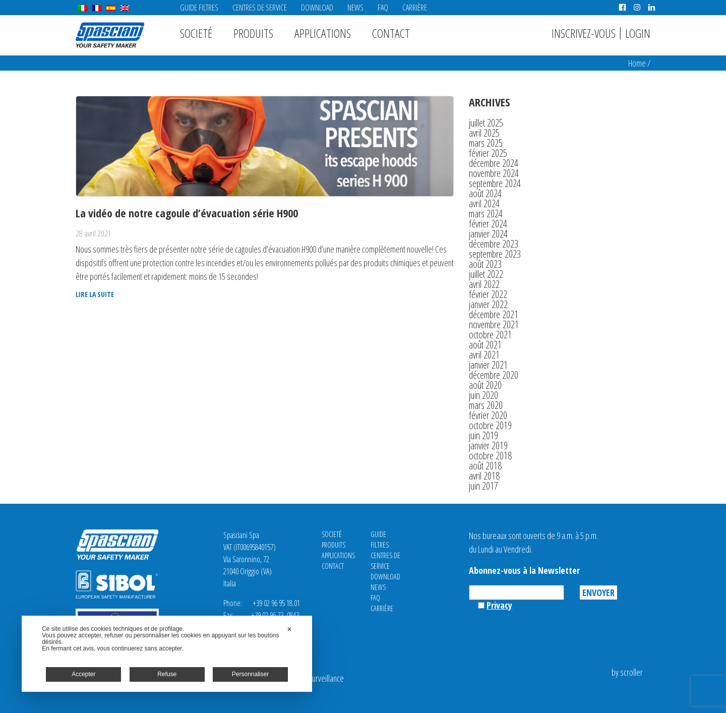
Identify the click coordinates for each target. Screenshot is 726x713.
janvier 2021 (488, 365)
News (355, 7)
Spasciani (110, 35)
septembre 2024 (495, 183)
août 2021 (485, 344)
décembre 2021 (493, 314)
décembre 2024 (493, 163)
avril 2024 (484, 203)
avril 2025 (484, 133)
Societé (196, 33)
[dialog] (167, 654)
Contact (391, 33)
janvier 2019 (488, 445)
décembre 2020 (493, 375)
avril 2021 (484, 355)
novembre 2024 (494, 173)
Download (317, 7)
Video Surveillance (316, 678)
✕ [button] (289, 629)
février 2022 (488, 294)
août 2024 (485, 193)
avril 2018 (484, 476)
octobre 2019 (490, 425)
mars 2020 (486, 405)
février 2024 (488, 223)
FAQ (383, 7)
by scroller (627, 672)
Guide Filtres (199, 7)
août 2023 (485, 264)
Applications (322, 33)
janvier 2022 (488, 304)
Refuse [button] (166, 674)
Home (637, 63)
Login (637, 33)
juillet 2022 (486, 274)
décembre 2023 (493, 244)
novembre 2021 (494, 324)
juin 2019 (483, 435)
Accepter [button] (83, 674)
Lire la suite (95, 294)
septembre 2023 (495, 254)
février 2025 (488, 153)
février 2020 (488, 415)
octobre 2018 (490, 455)
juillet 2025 (486, 123)
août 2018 (485, 465)
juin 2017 (483, 486)
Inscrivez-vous (584, 33)
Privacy (499, 605)
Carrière (414, 7)
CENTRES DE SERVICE (259, 7)
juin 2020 (483, 395)
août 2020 (485, 385)
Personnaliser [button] (250, 674)
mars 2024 (486, 213)
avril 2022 (484, 284)
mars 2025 (486, 143)
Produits (253, 33)
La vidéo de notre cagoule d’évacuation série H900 (187, 212)
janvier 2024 (488, 234)
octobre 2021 (490, 334)
